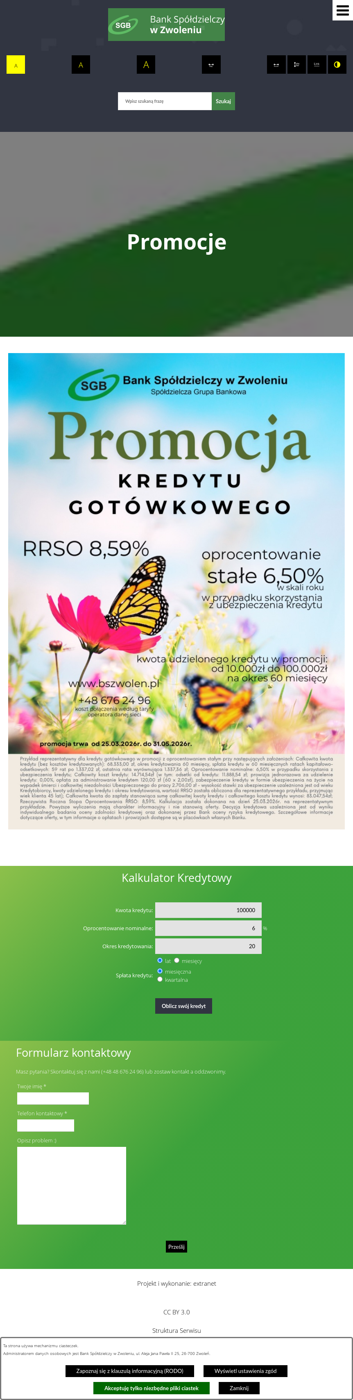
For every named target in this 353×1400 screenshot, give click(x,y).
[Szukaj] (223, 101)
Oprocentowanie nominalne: (118, 928)
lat (168, 961)
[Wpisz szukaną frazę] (165, 101)
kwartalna (176, 979)
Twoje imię (29, 1086)
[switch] (211, 64)
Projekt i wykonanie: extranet (176, 1283)
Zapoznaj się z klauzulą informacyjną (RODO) (129, 1371)
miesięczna (178, 971)
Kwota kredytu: (134, 910)
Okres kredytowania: (127, 946)
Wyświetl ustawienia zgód (246, 1371)
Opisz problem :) (37, 1140)
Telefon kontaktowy (40, 1113)
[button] (343, 10)
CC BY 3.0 (176, 1312)
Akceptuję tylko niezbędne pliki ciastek (151, 1388)
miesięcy (192, 961)
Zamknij (239, 1388)
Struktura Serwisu (176, 1330)
